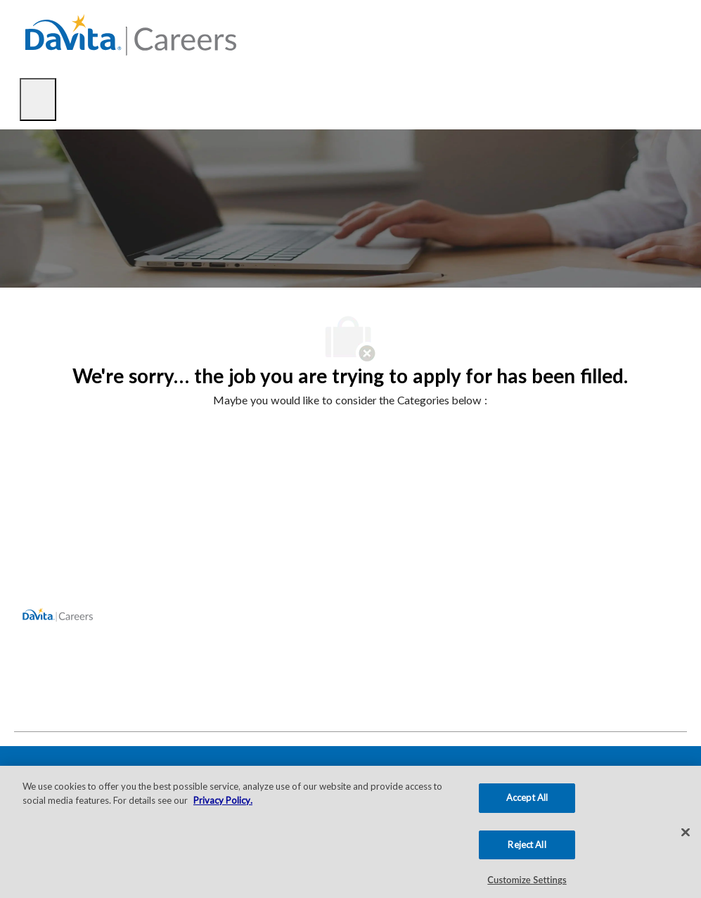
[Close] (685, 832)
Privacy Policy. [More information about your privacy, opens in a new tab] (222, 800)
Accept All (527, 797)
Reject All (527, 844)
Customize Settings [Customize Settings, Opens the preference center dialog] (526, 879)
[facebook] (31, 700)
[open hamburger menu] (38, 99)
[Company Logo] (130, 33)
